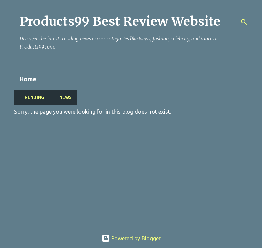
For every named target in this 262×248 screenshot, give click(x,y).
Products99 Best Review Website (120, 21)
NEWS (63, 97)
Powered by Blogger (131, 238)
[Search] (244, 22)
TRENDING (31, 97)
